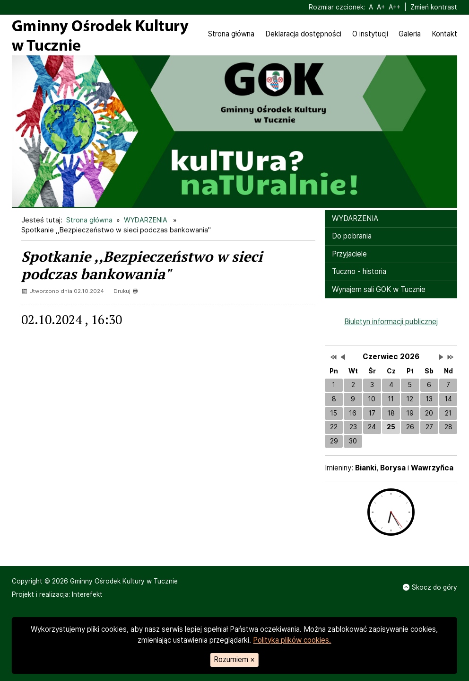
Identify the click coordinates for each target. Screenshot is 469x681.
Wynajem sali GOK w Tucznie (379, 289)
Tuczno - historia (359, 271)
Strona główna (231, 33)
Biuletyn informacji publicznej (391, 321)
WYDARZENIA (146, 220)
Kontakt (444, 33)
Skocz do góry (430, 587)
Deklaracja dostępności (303, 33)
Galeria (410, 33)
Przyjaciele (349, 253)
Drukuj (125, 291)
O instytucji (370, 33)
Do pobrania (352, 235)
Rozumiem (234, 659)
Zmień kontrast (433, 7)
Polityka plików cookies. (292, 640)
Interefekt (87, 594)
